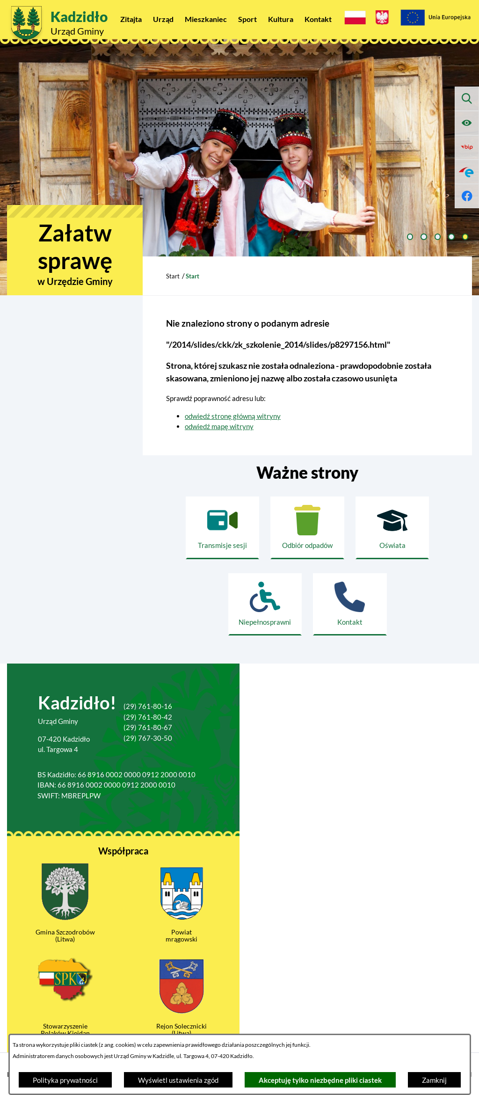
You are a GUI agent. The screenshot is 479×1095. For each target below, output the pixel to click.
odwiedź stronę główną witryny (233, 416)
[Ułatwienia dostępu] (467, 123)
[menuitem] (131, 19)
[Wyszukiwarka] (467, 99)
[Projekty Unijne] (435, 19)
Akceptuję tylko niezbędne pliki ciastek (320, 1080)
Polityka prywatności (65, 1080)
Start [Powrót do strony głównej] (173, 276)
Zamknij (434, 1080)
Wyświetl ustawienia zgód (178, 1080)
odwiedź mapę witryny (219, 426)
